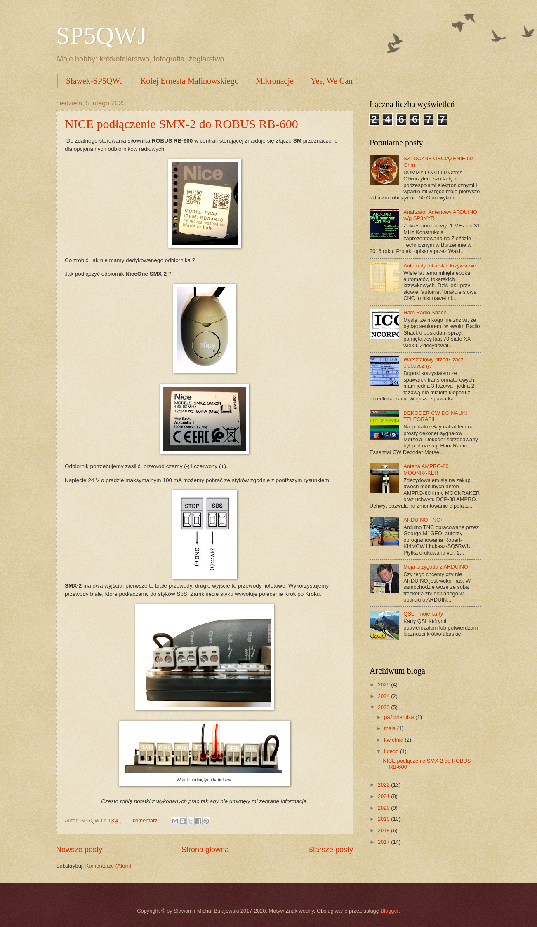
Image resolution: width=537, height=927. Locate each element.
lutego (392, 751)
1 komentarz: (144, 820)
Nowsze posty (79, 849)
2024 (384, 696)
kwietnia (394, 740)
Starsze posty (330, 849)
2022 (384, 785)
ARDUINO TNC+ (423, 520)
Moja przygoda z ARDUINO (435, 567)
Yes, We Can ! (334, 80)
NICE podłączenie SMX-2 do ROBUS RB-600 (181, 124)
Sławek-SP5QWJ (94, 80)
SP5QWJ (101, 35)
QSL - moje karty (423, 614)
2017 (384, 842)
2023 (384, 707)
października (399, 717)
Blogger (390, 911)
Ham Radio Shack (424, 312)
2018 (384, 830)
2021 (384, 796)
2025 (384, 684)
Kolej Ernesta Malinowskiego (189, 80)
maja (390, 728)
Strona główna (205, 849)
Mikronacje (275, 80)
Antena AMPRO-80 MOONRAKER (426, 469)
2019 (384, 819)
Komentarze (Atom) (108, 866)
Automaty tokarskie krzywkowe (439, 265)
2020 (384, 808)
